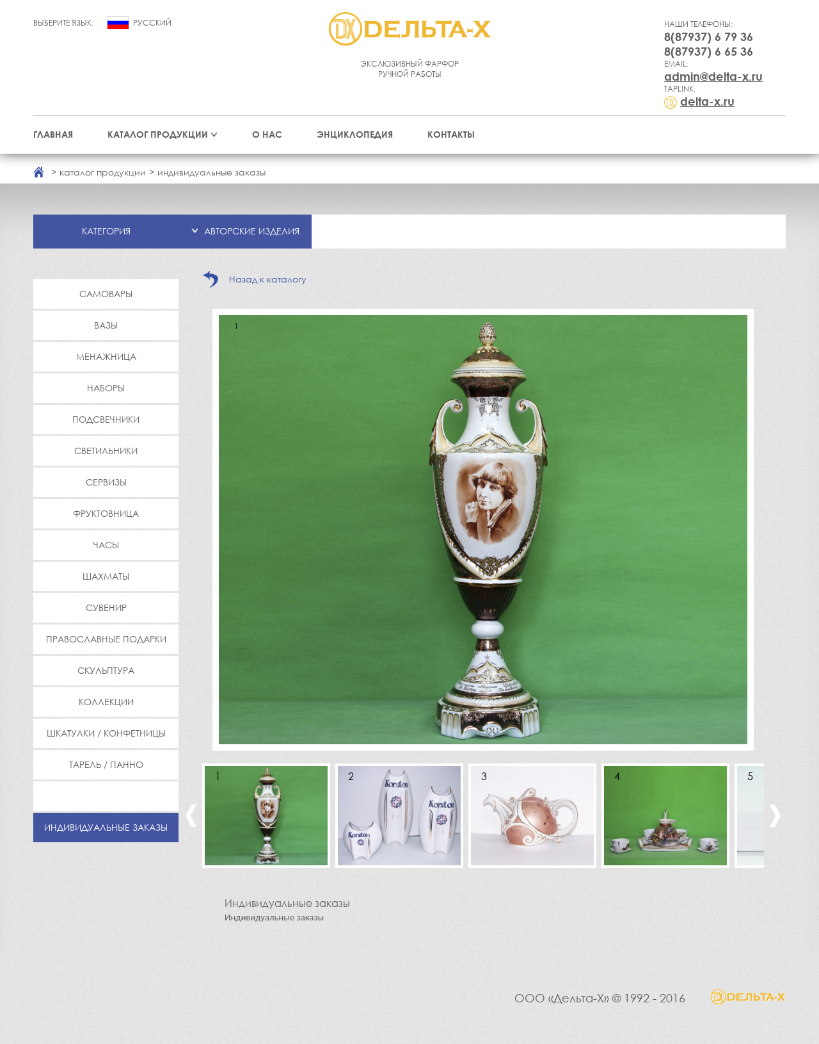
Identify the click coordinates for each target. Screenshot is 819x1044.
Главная (53, 134)
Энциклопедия (355, 134)
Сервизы (106, 482)
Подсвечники (105, 419)
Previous (191, 815)
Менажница (106, 356)
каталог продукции (103, 172)
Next (775, 815)
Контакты (451, 134)
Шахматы (106, 576)
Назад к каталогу (267, 278)
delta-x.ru (707, 101)
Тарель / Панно (106, 764)
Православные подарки (106, 638)
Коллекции (106, 701)
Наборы (106, 387)
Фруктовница (106, 513)
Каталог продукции (157, 134)
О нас (267, 134)
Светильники (106, 450)
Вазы (106, 325)
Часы (106, 544)
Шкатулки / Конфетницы (106, 733)
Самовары (105, 293)
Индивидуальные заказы (106, 827)
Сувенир (106, 607)
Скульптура (105, 670)
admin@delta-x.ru (713, 76)
